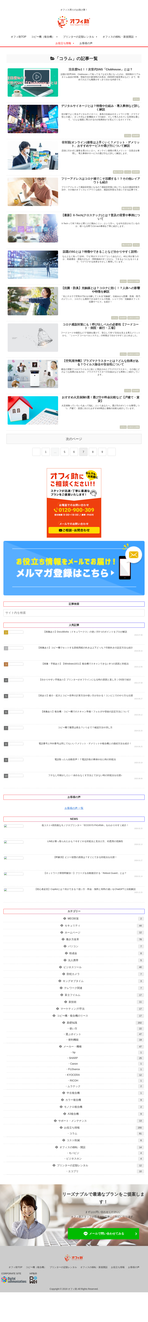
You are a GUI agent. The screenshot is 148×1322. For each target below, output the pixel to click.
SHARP (106, 1070)
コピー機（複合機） (43, 36)
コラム (106, 1145)
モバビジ (106, 1165)
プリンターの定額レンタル (78, 36)
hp (108, 1064)
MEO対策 (106, 930)
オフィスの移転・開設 (102, 1159)
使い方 (106, 1040)
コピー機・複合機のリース (100, 1027)
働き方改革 (105, 951)
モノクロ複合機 (104, 1119)
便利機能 (106, 1051)
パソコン (106, 958)
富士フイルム (104, 1006)
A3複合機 (106, 1125)
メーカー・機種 (103, 1058)
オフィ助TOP (18, 36)
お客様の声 (86, 43)
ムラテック (106, 1098)
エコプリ (106, 1183)
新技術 (106, 1013)
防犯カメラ (105, 986)
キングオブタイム (103, 993)
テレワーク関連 (104, 1000)
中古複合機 (105, 1105)
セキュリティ (104, 937)
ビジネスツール (103, 979)
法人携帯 (106, 972)
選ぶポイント (105, 1046)
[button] (143, 613)
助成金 (106, 965)
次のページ (74, 439)
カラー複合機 (104, 1112)
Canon (107, 1075)
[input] (74, 612)
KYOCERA (105, 1087)
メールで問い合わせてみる (103, 1245)
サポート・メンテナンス (101, 1132)
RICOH (107, 1092)
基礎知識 (105, 1034)
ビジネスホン (105, 1170)
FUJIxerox (106, 1081)
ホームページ (104, 944)
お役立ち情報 (63, 43)
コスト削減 (105, 1152)
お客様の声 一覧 (74, 815)
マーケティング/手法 (102, 1020)
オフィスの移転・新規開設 (118, 36)
